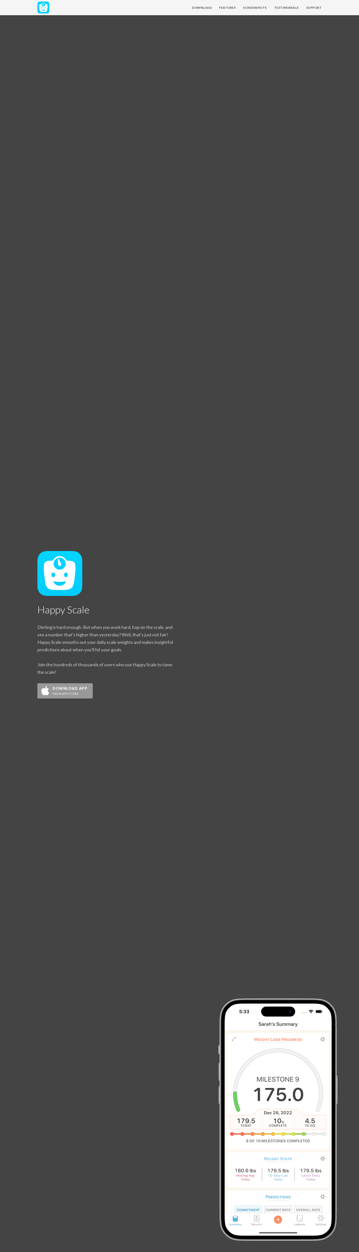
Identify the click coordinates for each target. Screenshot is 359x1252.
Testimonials (286, 7)
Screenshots (255, 7)
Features (227, 7)
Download (202, 7)
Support (314, 7)
